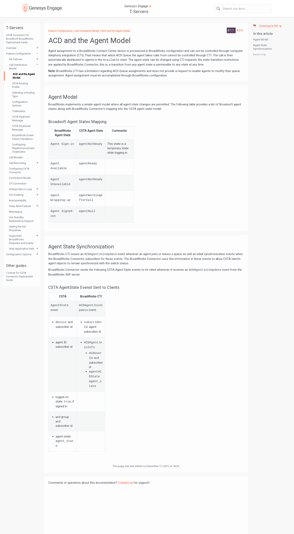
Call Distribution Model (18, 66)
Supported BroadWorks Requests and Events (21, 239)
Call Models (16, 157)
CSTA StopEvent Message (21, 127)
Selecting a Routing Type (23, 94)
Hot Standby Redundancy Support (21, 219)
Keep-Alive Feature (20, 206)
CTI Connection (18, 183)
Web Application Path (21, 248)
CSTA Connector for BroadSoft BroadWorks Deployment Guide (19, 39)
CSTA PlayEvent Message (21, 118)
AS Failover (15, 59)
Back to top (259, 54)
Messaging (15, 211)
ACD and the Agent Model (24, 76)
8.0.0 (240, 30)
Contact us (125, 483)
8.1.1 (231, 30)
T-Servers (138, 11)
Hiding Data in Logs (20, 189)
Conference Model (20, 177)
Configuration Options (20, 103)
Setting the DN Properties (17, 228)
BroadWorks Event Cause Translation (23, 137)
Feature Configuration (18, 53)
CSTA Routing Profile (20, 85)
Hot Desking (16, 194)
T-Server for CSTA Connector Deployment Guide (19, 276)
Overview (11, 47)
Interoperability (17, 200)
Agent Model (260, 39)
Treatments (18, 111)
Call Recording (17, 163)
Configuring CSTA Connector (19, 170)
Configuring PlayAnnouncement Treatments (23, 148)
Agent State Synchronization (262, 47)
